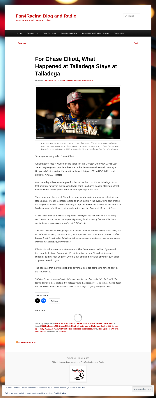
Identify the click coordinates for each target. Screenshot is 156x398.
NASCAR (59, 323)
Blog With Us (32, 33)
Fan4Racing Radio (69, 33)
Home (19, 33)
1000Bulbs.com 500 (49, 326)
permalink (63, 332)
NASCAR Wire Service (92, 323)
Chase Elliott (64, 326)
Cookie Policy (60, 393)
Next (137, 43)
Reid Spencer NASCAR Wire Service (77, 80)
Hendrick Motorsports (80, 326)
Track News (108, 323)
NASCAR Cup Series (73, 323)
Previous (21, 43)
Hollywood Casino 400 (101, 326)
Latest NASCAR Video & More (95, 33)
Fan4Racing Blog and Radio (46, 15)
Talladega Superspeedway (84, 329)
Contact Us (119, 33)
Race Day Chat (49, 33)
